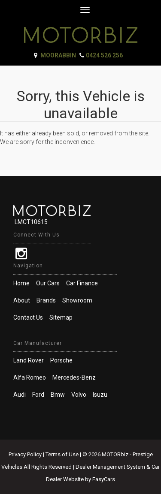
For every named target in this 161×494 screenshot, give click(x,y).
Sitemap (61, 317)
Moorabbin (58, 55)
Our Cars (48, 283)
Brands (46, 300)
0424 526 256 (104, 55)
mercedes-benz (74, 377)
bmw (58, 394)
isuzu (100, 394)
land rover (28, 360)
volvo (78, 394)
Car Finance (82, 283)
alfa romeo (29, 377)
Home (21, 283)
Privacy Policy (26, 454)
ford (38, 394)
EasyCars (103, 479)
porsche (61, 360)
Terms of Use (63, 454)
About (21, 300)
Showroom (77, 300)
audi (19, 394)
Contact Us (28, 317)
